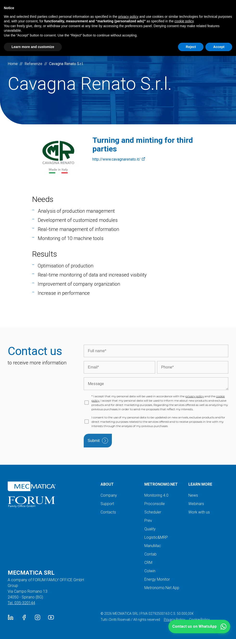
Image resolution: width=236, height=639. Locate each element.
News (193, 495)
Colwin (149, 571)
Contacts (108, 512)
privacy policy (194, 396)
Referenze (33, 63)
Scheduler (152, 512)
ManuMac (152, 545)
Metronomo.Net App (161, 587)
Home (13, 63)
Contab (150, 554)
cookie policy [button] (183, 21)
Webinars (196, 503)
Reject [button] (191, 47)
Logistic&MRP (156, 537)
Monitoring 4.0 (156, 495)
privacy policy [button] (128, 16)
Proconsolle (154, 503)
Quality (150, 529)
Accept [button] (218, 47)
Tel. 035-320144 (21, 603)
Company (109, 495)
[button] (199, 626)
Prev (148, 520)
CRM (148, 562)
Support (107, 503)
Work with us (199, 512)
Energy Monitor (157, 579)
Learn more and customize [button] (33, 47)
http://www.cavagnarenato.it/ (118, 159)
